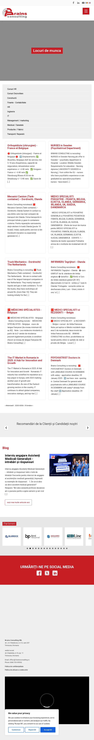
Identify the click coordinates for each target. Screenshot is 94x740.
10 (52, 548)
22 (16, 405)
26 (23, 405)
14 (64, 548)
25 (21, 405)
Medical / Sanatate (15, 125)
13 (61, 548)
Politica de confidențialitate (14, 666)
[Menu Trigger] (86, 11)
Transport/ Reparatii (15, 134)
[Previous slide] (6, 428)
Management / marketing (18, 120)
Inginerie (11, 111)
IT (8, 116)
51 (25, 405)
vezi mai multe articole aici (18, 502)
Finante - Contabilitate (16, 102)
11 (55, 548)
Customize (16, 730)
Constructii (12, 98)
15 (66, 548)
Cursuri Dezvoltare (15, 93)
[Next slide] (88, 428)
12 (58, 548)
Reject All (32, 730)
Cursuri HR (11, 89)
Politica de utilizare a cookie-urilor (16, 670)
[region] (32, 722)
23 (17, 405)
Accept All (48, 730)
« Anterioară (9, 405)
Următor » (29, 405)
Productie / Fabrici (15, 129)
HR (8, 107)
